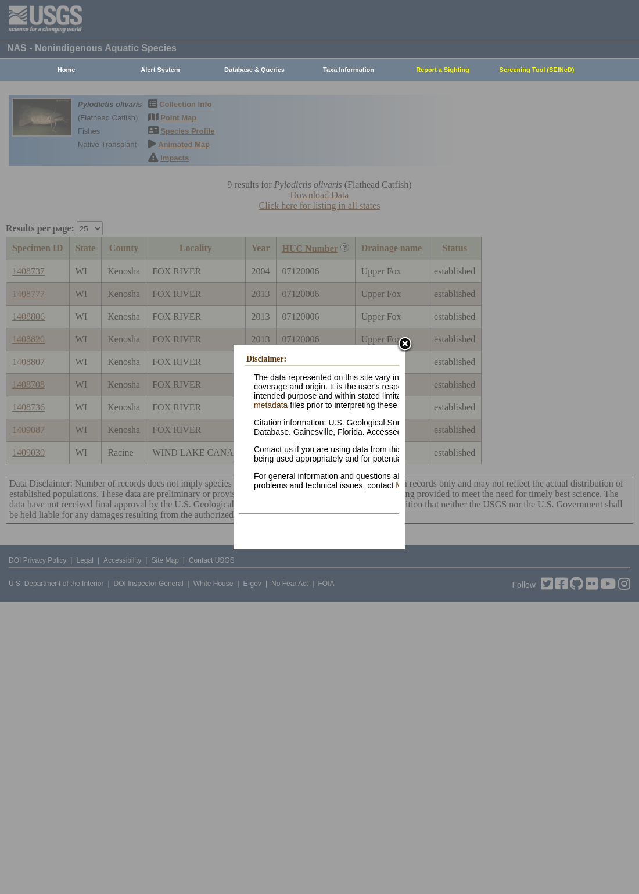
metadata (271, 405)
